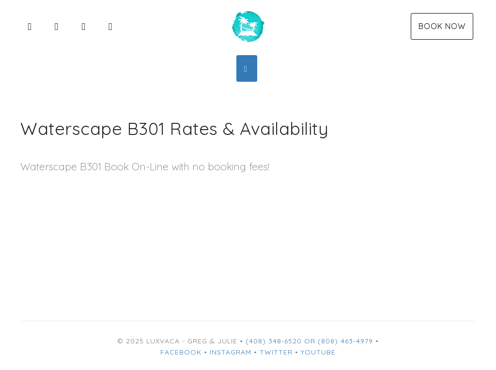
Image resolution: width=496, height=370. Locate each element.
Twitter (276, 352)
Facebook (181, 352)
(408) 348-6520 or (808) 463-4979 (309, 341)
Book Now (441, 26)
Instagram (230, 352)
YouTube (318, 352)
